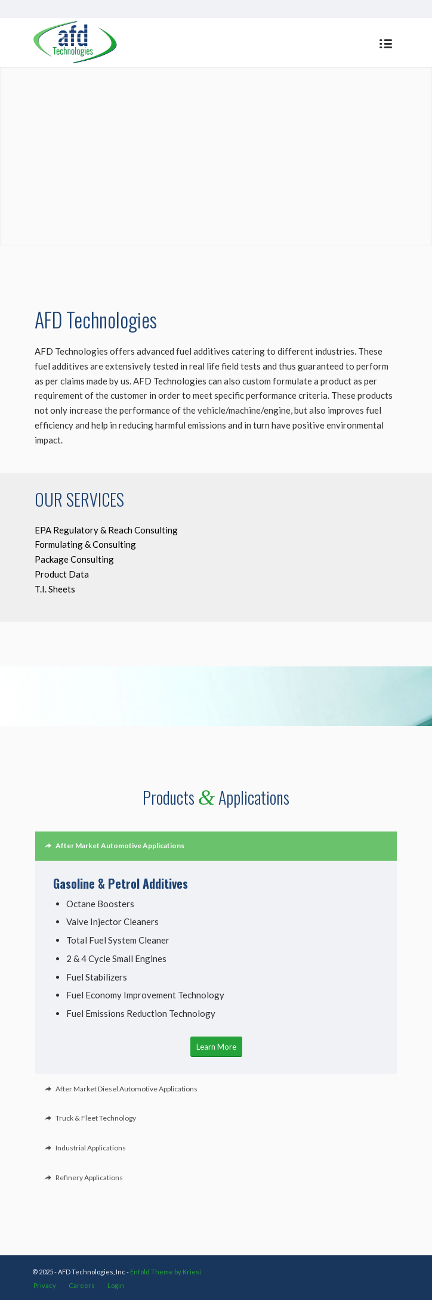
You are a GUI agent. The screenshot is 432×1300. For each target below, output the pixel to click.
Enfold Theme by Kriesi (165, 1272)
